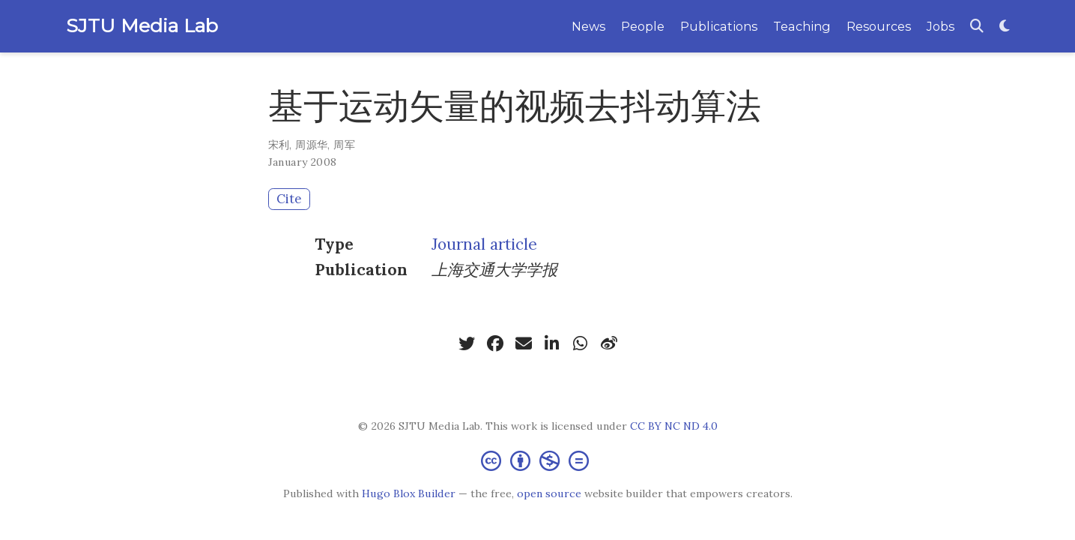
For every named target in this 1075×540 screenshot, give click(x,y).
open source (549, 493)
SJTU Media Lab (142, 25)
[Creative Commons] (538, 460)
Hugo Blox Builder (408, 493)
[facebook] (495, 343)
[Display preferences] (1004, 26)
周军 (344, 145)
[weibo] (609, 343)
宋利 (279, 145)
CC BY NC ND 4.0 (674, 426)
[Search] (977, 26)
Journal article (484, 244)
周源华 (311, 145)
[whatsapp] (580, 343)
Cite (288, 198)
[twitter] (466, 343)
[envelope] (523, 343)
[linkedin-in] (552, 343)
